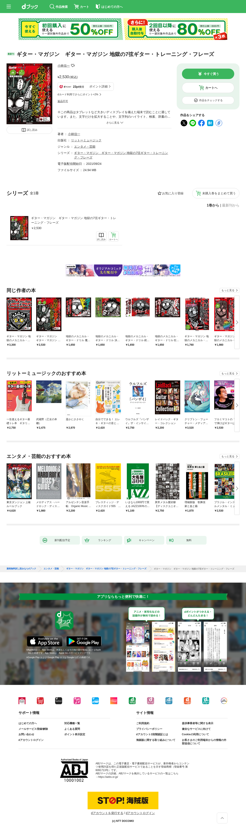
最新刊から (230, 205)
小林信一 (64, 65)
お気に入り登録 (172, 193)
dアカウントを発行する (107, 813)
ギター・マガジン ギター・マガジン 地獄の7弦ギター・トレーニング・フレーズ (73, 220)
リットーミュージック (86, 140)
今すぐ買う (211, 74)
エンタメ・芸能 (84, 146)
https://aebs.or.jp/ (108, 776)
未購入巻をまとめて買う (219, 193)
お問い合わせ (26, 734)
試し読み (32, 129)
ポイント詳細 (98, 86)
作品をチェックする (211, 100)
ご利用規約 (142, 723)
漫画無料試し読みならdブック (21, 569)
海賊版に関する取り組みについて (155, 740)
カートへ (211, 87)
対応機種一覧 (72, 723)
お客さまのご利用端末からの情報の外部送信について (204, 741)
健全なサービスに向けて (196, 728)
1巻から (213, 205)
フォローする (73, 65)
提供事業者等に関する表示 (197, 723)
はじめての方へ (28, 723)
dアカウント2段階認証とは (152, 734)
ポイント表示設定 (74, 734)
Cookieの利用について (195, 734)
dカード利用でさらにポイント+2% (78, 94)
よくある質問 (72, 728)
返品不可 (63, 101)
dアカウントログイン (31, 740)
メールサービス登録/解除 (33, 728)
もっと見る (227, 290)
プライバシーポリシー (149, 728)
